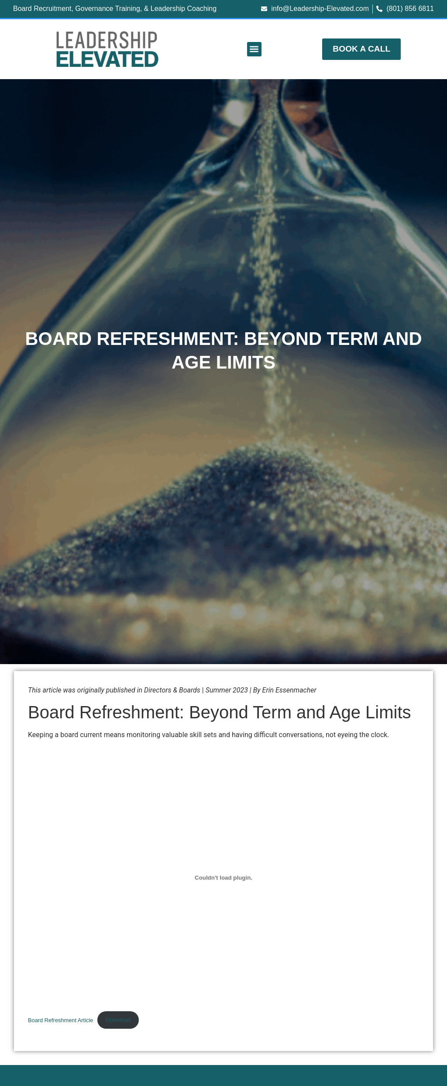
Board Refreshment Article (60, 1019)
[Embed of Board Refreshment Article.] (223, 878)
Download (118, 1019)
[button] (254, 49)
